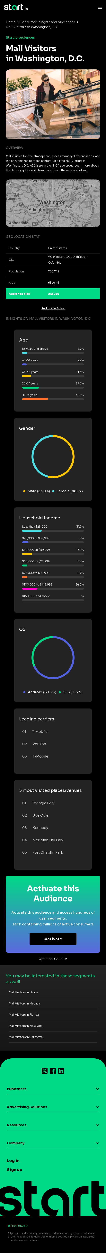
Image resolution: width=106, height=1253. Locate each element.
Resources (16, 1125)
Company (15, 1143)
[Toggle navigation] (99, 7)
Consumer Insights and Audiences (47, 22)
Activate (53, 939)
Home (10, 22)
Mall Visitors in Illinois (24, 992)
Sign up (14, 1169)
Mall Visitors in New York (25, 1026)
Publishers (16, 1089)
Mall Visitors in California (26, 1037)
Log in (13, 1160)
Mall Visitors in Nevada (24, 1003)
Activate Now (53, 308)
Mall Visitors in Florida (24, 1014)
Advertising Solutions (27, 1107)
